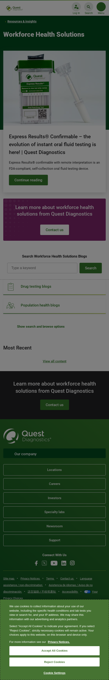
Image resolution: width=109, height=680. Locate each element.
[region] (54, 639)
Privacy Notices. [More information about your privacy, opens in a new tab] (59, 642)
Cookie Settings (54, 673)
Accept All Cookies (55, 650)
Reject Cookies (54, 662)
